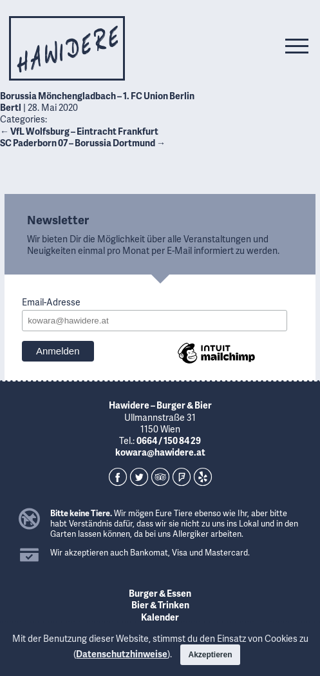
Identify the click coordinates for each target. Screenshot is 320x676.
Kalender (160, 617)
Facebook (117, 477)
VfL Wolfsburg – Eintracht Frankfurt (79, 131)
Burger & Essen (160, 593)
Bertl (10, 107)
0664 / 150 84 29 (168, 440)
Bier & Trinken (160, 605)
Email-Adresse (51, 302)
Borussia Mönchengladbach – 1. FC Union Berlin (97, 96)
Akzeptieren (210, 654)
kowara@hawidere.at (160, 452)
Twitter (139, 477)
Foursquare (181, 477)
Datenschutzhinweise (121, 654)
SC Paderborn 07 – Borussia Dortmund (82, 143)
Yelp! (202, 477)
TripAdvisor (160, 477)
